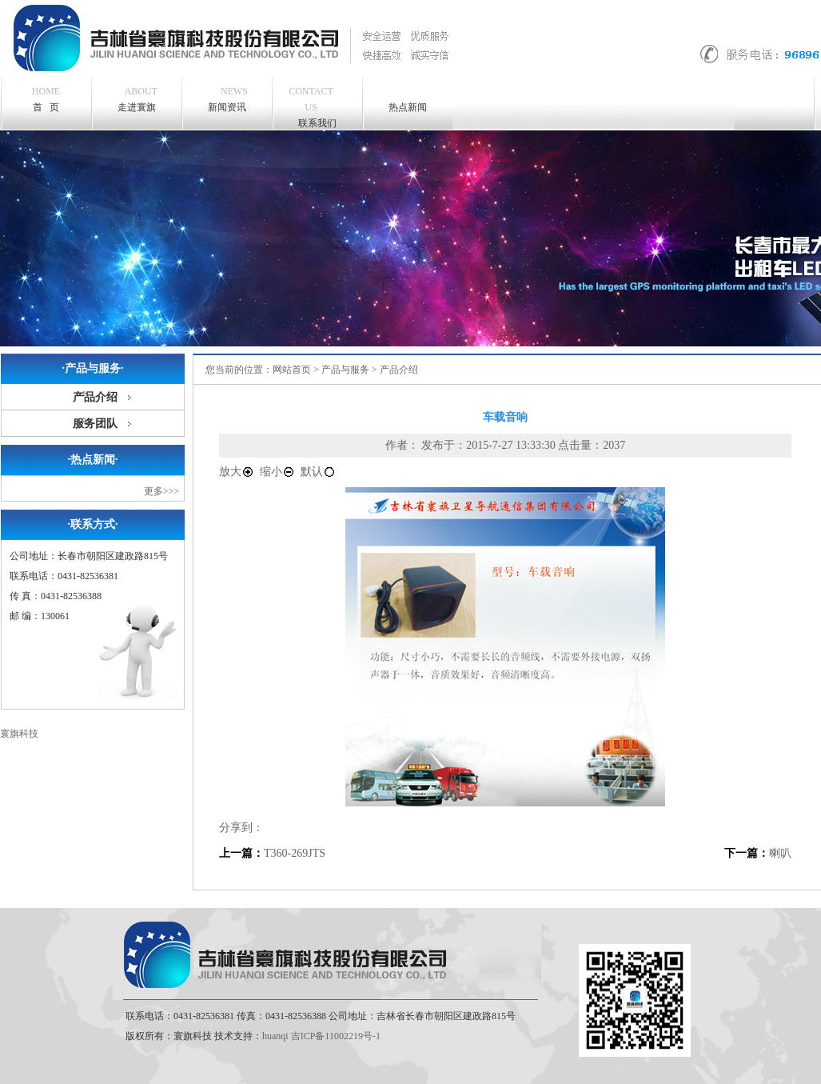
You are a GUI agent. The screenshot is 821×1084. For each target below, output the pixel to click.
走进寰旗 (138, 98)
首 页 (46, 99)
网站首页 (292, 369)
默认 (318, 472)
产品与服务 (345, 369)
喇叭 (780, 853)
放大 (236, 472)
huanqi (275, 1036)
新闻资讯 (228, 98)
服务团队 (95, 424)
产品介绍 (95, 397)
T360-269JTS (294, 853)
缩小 (277, 472)
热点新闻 (408, 107)
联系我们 (311, 106)
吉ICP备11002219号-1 (336, 1036)
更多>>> (161, 491)
